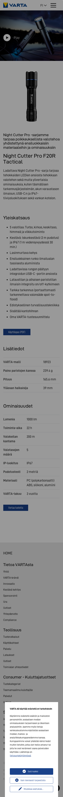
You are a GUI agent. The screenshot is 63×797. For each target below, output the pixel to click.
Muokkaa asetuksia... (33, 789)
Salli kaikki (33, 771)
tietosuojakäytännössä (20, 755)
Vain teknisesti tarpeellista (32, 780)
